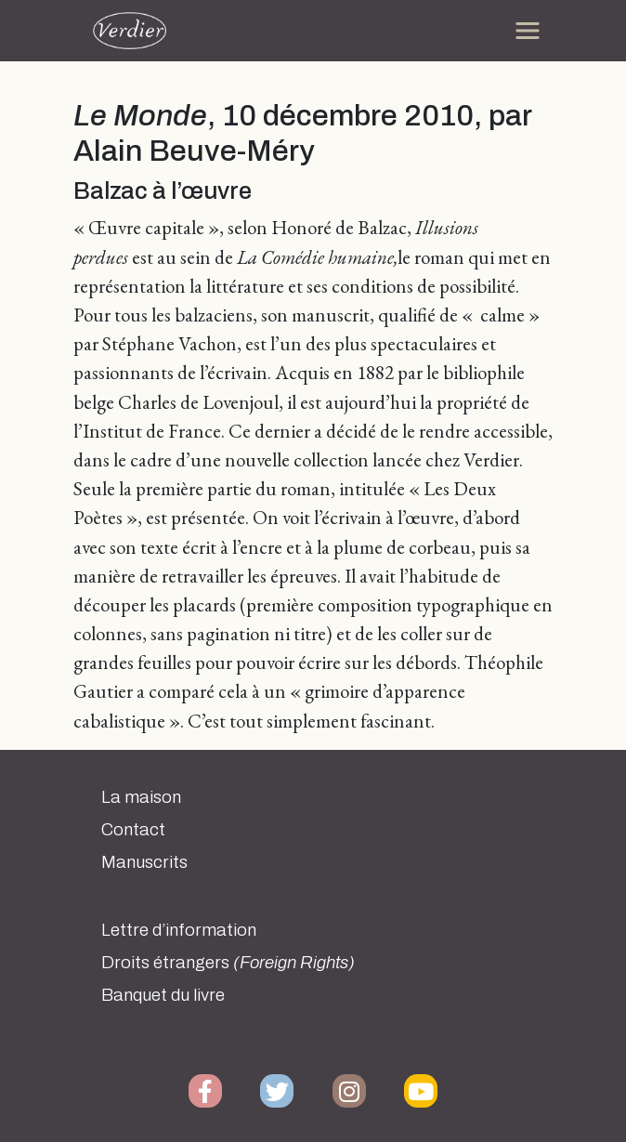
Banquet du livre (163, 995)
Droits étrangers (228, 962)
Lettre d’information (178, 930)
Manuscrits (144, 862)
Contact (133, 829)
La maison (141, 797)
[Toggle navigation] (527, 30)
